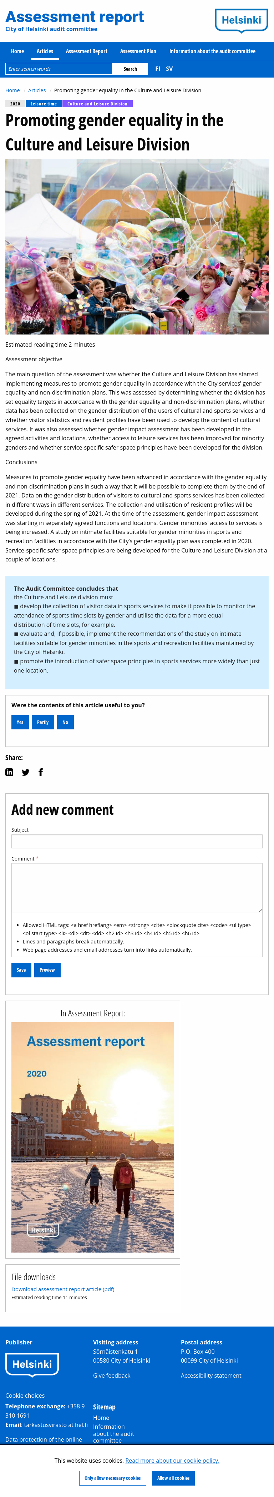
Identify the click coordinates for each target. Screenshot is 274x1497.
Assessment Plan (138, 51)
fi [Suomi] (157, 69)
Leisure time (44, 103)
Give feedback (112, 1375)
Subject (20, 829)
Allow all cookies (173, 1477)
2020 (15, 103)
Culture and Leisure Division (97, 103)
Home (17, 51)
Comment (23, 858)
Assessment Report (86, 51)
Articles (45, 51)
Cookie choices (25, 1395)
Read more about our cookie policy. (172, 1460)
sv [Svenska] (169, 69)
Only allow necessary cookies (113, 1477)
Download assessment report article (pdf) (62, 1289)
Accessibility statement (211, 1375)
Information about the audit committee (212, 51)
